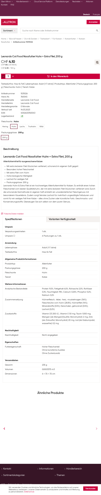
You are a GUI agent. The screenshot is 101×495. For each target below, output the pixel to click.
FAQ (12, 5)
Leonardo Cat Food (30, 100)
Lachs (69, 447)
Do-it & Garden (30, 39)
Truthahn (36, 447)
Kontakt (4, 5)
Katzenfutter (70, 39)
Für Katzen (57, 39)
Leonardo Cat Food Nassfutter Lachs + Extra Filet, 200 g (28, 429)
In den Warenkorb (57, 76)
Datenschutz (29, 492)
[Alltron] (9, 22)
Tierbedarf (45, 39)
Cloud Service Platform (43, 2)
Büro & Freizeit (15, 39)
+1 (45, 447)
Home (3, 39)
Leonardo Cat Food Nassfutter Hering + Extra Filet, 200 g (71, 429)
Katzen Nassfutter (31, 439)
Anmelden (93, 22)
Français (96, 14)
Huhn (25, 447)
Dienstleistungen (62, 2)
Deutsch (86, 14)
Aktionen (89, 2)
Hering (15, 447)
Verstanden (90, 488)
